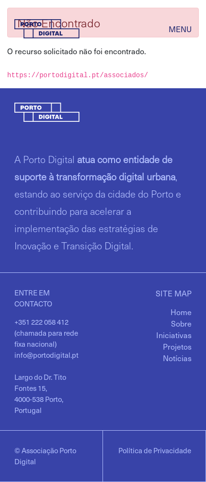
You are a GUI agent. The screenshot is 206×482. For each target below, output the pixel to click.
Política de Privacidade (154, 450)
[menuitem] (181, 311)
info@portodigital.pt (46, 355)
